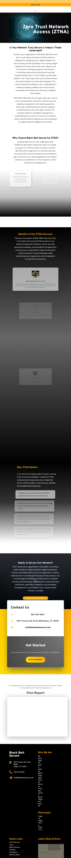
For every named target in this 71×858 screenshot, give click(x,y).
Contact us (32, 591)
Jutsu (11, 845)
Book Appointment (35, 659)
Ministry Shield (14, 855)
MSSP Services (14, 847)
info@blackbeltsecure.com (23, 778)
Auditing (12, 850)
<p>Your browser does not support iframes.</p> (37, 717)
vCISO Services (14, 842)
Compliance (13, 852)
